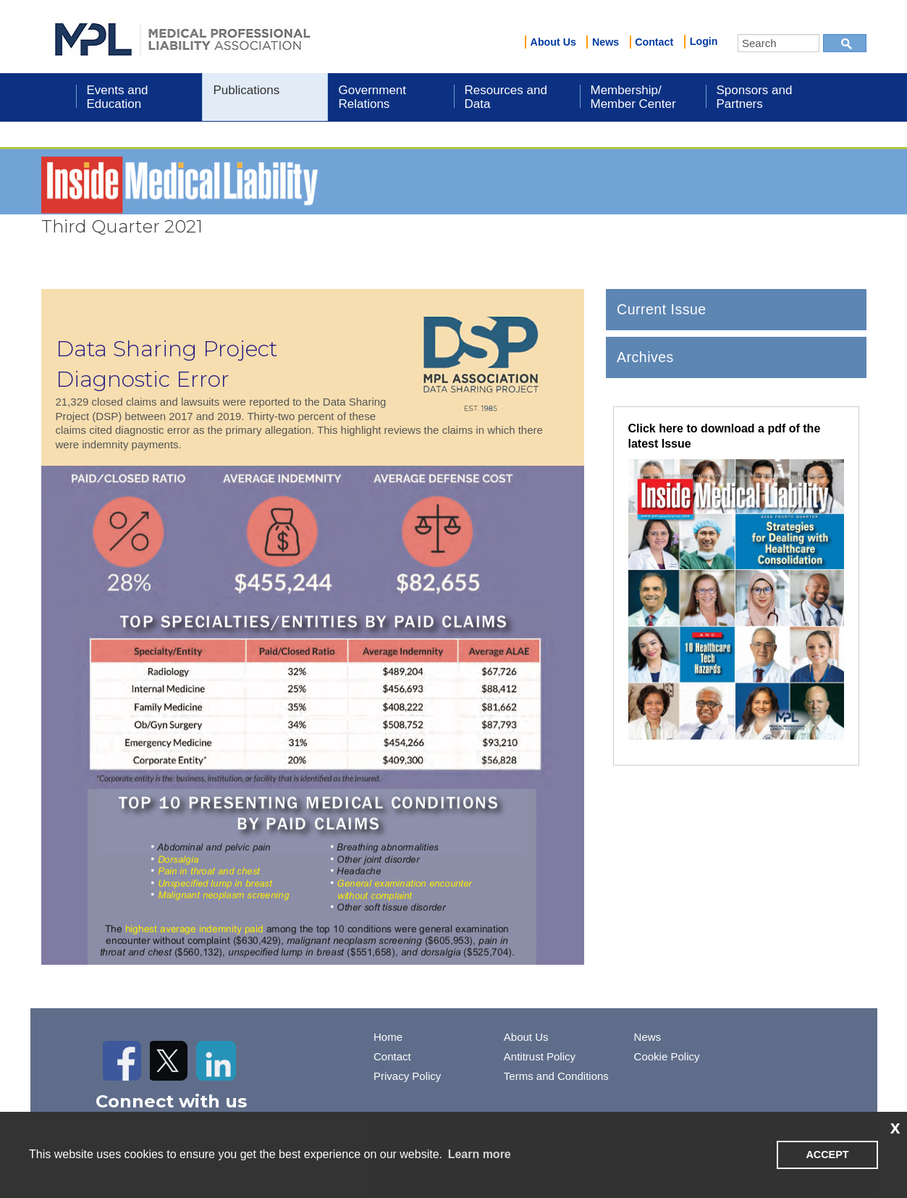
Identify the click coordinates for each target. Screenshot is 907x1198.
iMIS (182, 37)
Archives (645, 357)
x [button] (895, 1127)
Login (704, 41)
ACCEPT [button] (827, 1154)
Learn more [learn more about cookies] (479, 1154)
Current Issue (661, 309)
